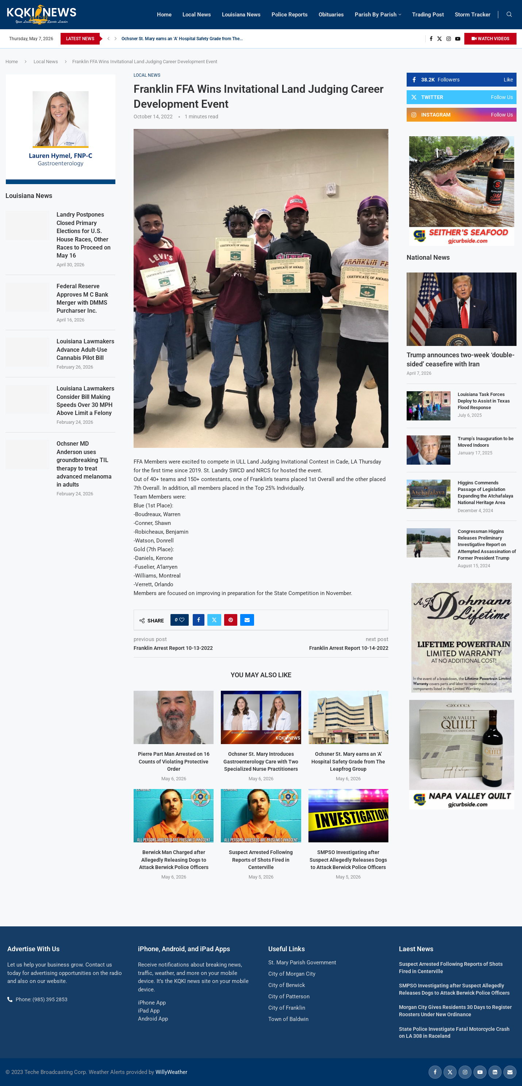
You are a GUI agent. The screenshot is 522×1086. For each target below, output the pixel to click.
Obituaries (331, 14)
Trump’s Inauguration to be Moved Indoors (486, 442)
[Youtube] (458, 39)
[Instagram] (448, 39)
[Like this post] (181, 620)
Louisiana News (241, 14)
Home (164, 14)
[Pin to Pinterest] (230, 620)
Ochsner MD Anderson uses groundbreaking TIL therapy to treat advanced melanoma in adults (84, 464)
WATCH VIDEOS (490, 38)
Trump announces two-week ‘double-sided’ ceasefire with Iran (461, 359)
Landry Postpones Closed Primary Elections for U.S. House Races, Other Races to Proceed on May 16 (84, 235)
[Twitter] (439, 39)
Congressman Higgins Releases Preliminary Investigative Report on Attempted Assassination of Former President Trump (487, 545)
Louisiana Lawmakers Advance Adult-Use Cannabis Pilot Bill (85, 349)
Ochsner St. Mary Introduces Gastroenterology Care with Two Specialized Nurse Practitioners (212, 38)
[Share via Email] (247, 620)
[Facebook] (431, 39)
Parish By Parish (375, 14)
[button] (108, 39)
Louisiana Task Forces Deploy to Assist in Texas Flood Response (484, 401)
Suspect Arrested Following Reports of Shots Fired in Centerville (261, 859)
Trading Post (428, 14)
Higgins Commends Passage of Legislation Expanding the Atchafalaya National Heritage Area (485, 493)
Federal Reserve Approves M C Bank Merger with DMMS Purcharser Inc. (82, 298)
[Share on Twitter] (214, 620)
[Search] (509, 15)
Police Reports (290, 14)
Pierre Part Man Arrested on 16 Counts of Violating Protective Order (174, 761)
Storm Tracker (473, 14)
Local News (197, 14)
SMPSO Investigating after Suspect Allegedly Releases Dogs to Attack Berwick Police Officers (348, 859)
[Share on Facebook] (198, 620)
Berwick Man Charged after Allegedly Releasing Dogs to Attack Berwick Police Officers (173, 859)
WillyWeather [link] (171, 1072)
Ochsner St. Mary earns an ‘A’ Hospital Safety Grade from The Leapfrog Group (348, 761)
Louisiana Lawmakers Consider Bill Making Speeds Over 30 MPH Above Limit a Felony (85, 400)
